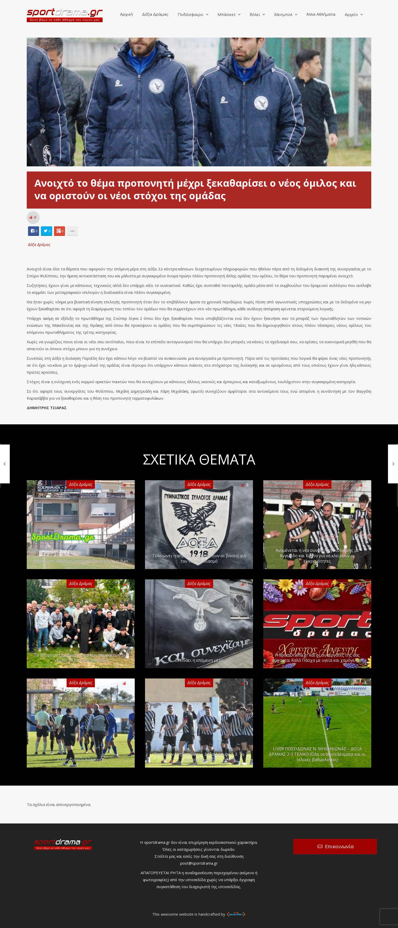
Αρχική (126, 14)
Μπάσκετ (227, 15)
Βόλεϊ (255, 15)
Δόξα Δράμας (155, 14)
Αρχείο (351, 15)
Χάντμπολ (283, 15)
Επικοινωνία (339, 846)
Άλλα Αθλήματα (321, 14)
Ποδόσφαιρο (190, 15)
